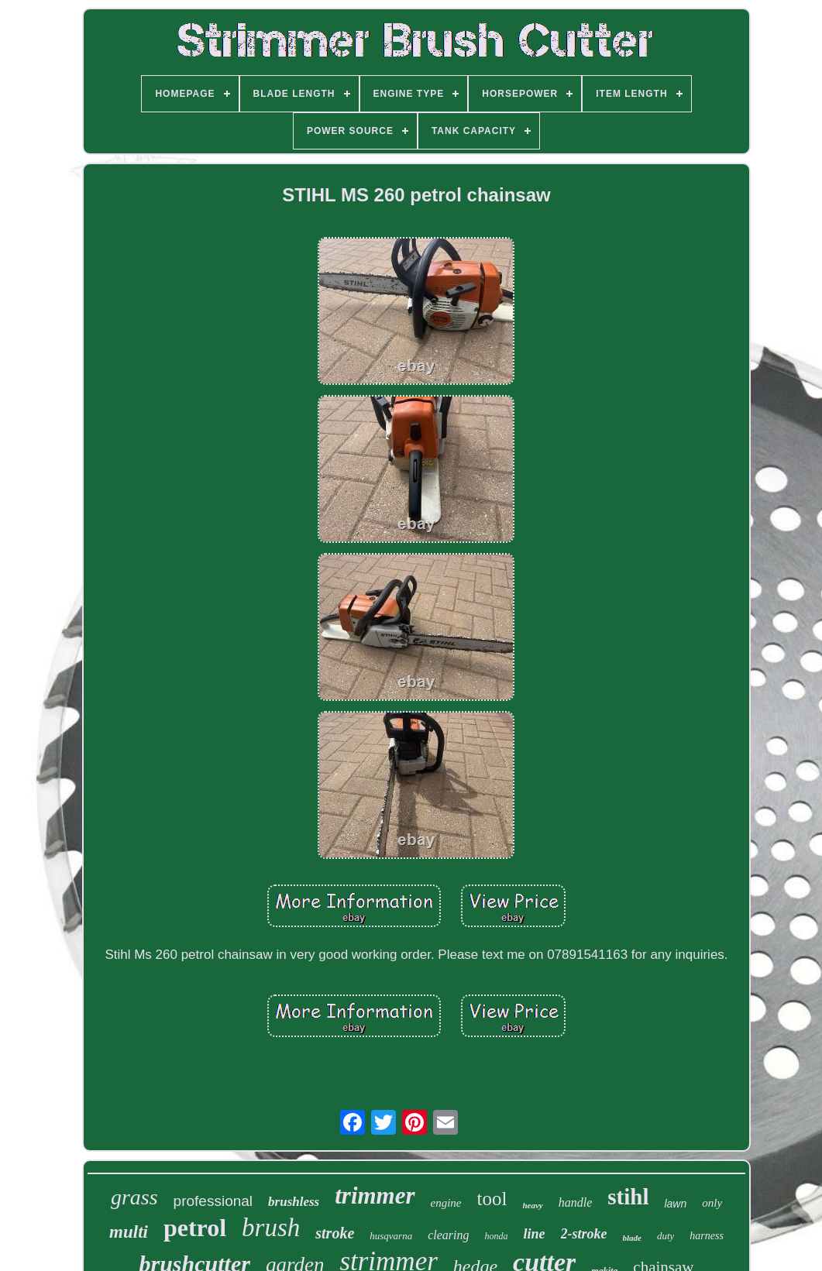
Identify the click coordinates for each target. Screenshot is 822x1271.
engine (446, 1203)
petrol (194, 1228)
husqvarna (391, 1236)
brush (271, 1228)
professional (213, 1201)
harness (707, 1236)
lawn (675, 1203)
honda (496, 1236)
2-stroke (584, 1234)
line (534, 1234)
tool (492, 1198)
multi (128, 1232)
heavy (532, 1205)
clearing (448, 1235)
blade (632, 1237)
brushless (293, 1201)
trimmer (374, 1195)
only (712, 1203)
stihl (627, 1196)
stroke (334, 1233)
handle (576, 1202)
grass (134, 1197)
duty (665, 1236)
